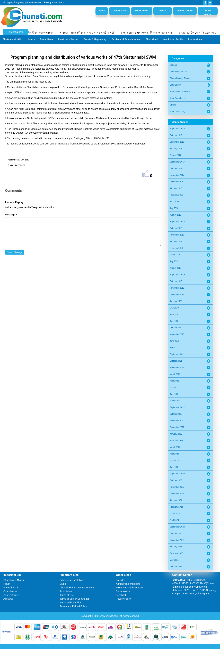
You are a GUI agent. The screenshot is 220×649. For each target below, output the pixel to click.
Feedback (121, 595)
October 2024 (176, 533)
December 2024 (177, 540)
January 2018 (176, 188)
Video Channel (11, 47)
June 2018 (174, 201)
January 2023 (176, 434)
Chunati (173, 65)
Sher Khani (152, 39)
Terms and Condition (70, 602)
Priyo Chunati (10, 587)
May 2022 (174, 387)
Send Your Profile (173, 39)
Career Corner (11, 595)
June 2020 (174, 314)
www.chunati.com (109, 616)
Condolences (10, 591)
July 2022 (174, 394)
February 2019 (176, 248)
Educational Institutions (180, 91)
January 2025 (176, 547)
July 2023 (174, 467)
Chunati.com (175, 85)
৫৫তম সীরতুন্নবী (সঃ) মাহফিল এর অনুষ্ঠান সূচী (94, 32)
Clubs (63, 583)
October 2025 (176, 566)
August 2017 (175, 155)
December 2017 (177, 182)
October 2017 (176, 168)
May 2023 (174, 460)
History (31, 39)
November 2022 (177, 420)
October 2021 (176, 361)
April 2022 (174, 381)
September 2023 (177, 474)
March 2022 (175, 374)
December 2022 (177, 427)
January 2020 (176, 301)
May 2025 (174, 560)
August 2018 (175, 215)
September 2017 (177, 162)
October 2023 (176, 480)
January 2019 (176, 241)
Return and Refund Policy (73, 606)
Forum (6, 583)
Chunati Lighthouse (178, 71)
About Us (8, 598)
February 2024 (176, 507)
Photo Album (195, 39)
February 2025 (176, 553)
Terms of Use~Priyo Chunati (74, 598)
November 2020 (177, 334)
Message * (11, 214)
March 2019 (175, 255)
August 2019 (175, 268)
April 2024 (174, 520)
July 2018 (174, 208)
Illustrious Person (68, 39)
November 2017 (177, 175)
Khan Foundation (177, 98)
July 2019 (174, 261)
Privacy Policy (123, 598)
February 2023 (176, 440)
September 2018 (177, 221)
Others (173, 105)
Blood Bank (46, 39)
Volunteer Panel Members (129, 587)
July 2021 (174, 347)
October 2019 (176, 281)
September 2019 (177, 274)
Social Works (123, 591)
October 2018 (176, 228)
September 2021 (177, 354)
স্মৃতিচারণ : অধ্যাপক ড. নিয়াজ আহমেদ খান (153, 32)
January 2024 (176, 500)
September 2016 (177, 128)
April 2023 (174, 454)
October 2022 (176, 414)
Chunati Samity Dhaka (180, 78)
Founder (120, 580)
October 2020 (176, 328)
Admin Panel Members (128, 583)
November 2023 (177, 487)
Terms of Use (67, 595)
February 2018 (176, 195)
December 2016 (177, 142)
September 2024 (177, 527)
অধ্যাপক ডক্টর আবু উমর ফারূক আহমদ (38, 32)
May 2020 (174, 308)
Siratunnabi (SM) (12, 39)
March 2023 (175, 447)
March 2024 (175, 513)
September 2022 (177, 407)
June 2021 (174, 341)
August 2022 (175, 401)
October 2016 (176, 135)
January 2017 (176, 148)
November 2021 (177, 367)
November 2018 (177, 235)
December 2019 (177, 294)
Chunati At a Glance (14, 580)
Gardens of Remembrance (125, 39)
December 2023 (177, 493)
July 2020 (174, 321)
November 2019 (177, 288)
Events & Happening (95, 39)
